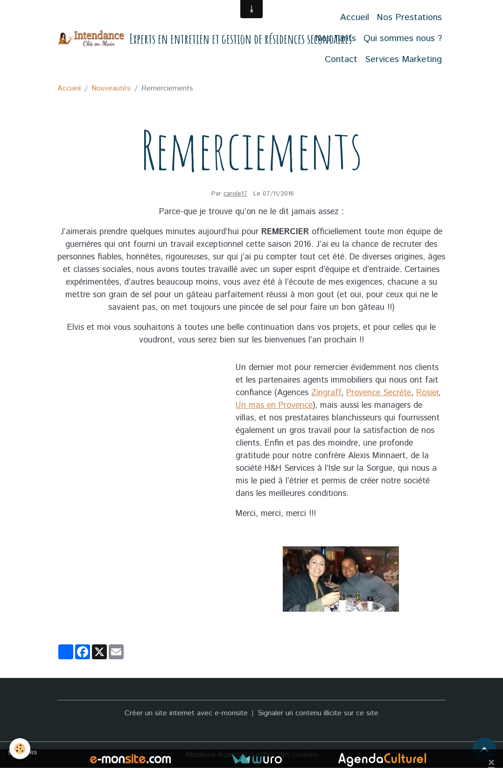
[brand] (170, 39)
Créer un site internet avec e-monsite (186, 713)
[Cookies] (19, 748)
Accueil (354, 17)
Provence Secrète (378, 393)
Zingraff (326, 393)
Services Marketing (403, 59)
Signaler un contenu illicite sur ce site (318, 713)
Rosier (427, 393)
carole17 (235, 193)
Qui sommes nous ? (402, 38)
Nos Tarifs (335, 38)
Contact (341, 59)
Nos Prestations (409, 17)
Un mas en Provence (274, 405)
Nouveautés (111, 88)
